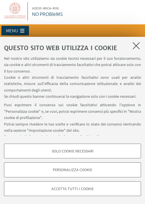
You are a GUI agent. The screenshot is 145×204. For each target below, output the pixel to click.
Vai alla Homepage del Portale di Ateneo (15, 11)
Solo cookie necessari (73, 151)
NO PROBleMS (47, 12)
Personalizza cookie (72, 169)
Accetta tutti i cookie (72, 188)
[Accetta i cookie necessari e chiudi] (136, 45)
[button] (15, 30)
